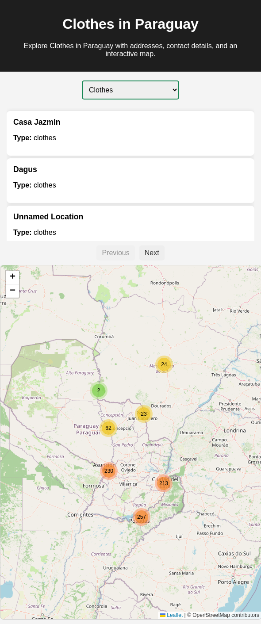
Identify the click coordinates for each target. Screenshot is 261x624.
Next (152, 252)
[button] (108, 428)
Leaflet (171, 615)
